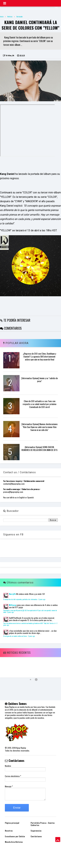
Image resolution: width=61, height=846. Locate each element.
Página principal (12, 822)
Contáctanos (36, 836)
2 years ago (41, 599)
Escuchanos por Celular (15, 836)
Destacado (19, 16)
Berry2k (12, 594)
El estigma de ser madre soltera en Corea (15, 636)
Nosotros (9, 830)
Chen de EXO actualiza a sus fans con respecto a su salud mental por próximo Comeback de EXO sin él (39, 404)
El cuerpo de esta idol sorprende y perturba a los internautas (20, 599)
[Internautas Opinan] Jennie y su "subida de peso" (39, 379)
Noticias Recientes (17, 653)
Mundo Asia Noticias (14, 841)
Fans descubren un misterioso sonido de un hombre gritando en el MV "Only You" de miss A (29, 623)
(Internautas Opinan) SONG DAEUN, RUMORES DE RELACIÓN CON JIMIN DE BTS (39, 448)
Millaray (12, 605)
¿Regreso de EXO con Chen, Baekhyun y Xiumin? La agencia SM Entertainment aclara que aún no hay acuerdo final (39, 356)
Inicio (1, 16)
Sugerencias (36, 830)
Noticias (10, 16)
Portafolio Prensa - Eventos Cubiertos (43, 823)
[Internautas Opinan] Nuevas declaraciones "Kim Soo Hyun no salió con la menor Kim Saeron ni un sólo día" (39, 427)
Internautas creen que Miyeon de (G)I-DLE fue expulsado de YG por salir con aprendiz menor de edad (30, 611)
